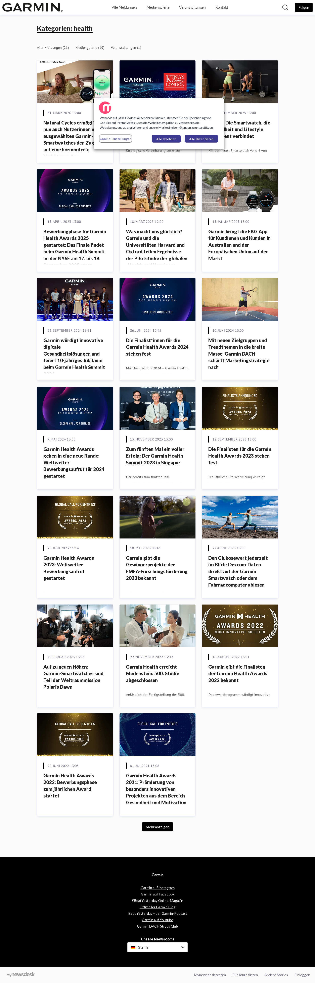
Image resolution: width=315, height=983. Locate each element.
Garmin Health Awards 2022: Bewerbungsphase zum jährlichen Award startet (70, 786)
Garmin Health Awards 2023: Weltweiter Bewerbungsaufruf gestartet (68, 568)
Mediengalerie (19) (89, 47)
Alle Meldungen (124, 7)
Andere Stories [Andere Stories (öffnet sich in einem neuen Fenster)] (276, 975)
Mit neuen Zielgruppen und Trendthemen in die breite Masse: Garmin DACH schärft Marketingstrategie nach (238, 353)
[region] (159, 123)
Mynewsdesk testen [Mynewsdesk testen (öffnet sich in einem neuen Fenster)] (210, 975)
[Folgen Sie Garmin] (304, 7)
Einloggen (302, 975)
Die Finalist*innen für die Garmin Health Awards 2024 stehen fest (157, 347)
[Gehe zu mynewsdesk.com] (21, 975)
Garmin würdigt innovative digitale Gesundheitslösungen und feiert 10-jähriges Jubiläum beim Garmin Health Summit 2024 (74, 357)
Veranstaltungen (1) (126, 47)
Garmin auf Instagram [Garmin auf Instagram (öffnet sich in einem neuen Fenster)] (158, 887)
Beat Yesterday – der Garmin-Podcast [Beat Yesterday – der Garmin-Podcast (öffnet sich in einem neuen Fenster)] (157, 913)
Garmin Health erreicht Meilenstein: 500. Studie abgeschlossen (152, 673)
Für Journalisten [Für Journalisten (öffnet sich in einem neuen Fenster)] (245, 975)
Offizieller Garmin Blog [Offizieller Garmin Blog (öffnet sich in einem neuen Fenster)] (157, 907)
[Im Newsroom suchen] (285, 7)
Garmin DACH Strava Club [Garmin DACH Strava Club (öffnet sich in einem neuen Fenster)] (157, 926)
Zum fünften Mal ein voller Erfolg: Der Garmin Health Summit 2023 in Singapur (155, 455)
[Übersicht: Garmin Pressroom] (32, 7)
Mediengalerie (158, 7)
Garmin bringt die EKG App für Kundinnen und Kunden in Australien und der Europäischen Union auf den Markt (239, 244)
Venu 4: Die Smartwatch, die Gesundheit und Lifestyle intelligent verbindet (239, 129)
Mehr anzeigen (157, 827)
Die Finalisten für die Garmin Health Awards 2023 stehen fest (239, 455)
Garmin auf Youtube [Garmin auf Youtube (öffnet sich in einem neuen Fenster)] (157, 920)
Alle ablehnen (166, 139)
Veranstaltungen (192, 7)
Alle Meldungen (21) (53, 47)
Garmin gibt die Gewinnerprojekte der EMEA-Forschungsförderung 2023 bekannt (157, 568)
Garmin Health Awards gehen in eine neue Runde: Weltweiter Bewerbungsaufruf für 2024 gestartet (73, 462)
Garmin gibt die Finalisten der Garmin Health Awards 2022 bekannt (237, 673)
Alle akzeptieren (201, 139)
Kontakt (221, 7)
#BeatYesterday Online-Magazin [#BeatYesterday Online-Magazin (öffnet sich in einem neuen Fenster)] (157, 900)
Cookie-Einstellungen (115, 139)
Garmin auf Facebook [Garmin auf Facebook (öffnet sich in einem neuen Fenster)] (157, 894)
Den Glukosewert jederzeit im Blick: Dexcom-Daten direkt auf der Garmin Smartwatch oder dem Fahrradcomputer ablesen (238, 571)
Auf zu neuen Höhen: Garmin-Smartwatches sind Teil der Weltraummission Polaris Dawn (73, 677)
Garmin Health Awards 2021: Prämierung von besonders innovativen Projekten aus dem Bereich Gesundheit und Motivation (156, 789)
